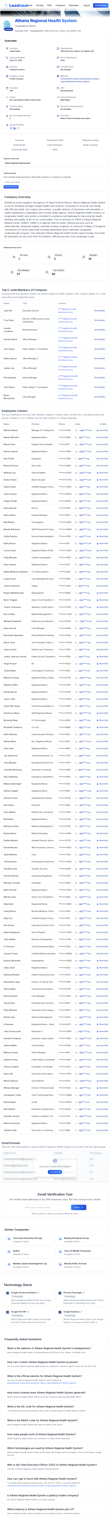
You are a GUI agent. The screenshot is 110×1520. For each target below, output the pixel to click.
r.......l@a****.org (82, 458)
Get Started (101, 5)
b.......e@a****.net (82, 883)
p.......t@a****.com (83, 465)
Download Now (11, 187)
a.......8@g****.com (83, 791)
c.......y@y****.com (83, 1017)
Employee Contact (90, 140)
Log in (86, 5)
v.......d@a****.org (82, 494)
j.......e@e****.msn (82, 755)
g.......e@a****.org (83, 869)
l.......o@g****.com (83, 727)
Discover (74, 5)
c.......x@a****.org (82, 812)
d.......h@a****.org (83, 692)
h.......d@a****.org (83, 628)
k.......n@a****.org (82, 515)
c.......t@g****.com (83, 1067)
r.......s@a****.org (82, 593)
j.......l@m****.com (82, 770)
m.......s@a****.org (83, 996)
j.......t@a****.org (82, 586)
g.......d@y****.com (83, 550)
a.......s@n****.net (82, 932)
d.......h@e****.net (82, 960)
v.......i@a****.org (82, 748)
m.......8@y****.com (83, 1052)
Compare (60, 5)
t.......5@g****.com (83, 939)
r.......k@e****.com (83, 1109)
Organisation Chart (55, 140)
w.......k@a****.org (83, 897)
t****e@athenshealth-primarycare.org (68, 349)
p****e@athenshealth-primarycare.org (68, 377)
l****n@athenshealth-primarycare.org (68, 329)
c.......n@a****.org (82, 536)
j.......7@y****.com (83, 861)
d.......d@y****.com (83, 1116)
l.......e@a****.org (82, 967)
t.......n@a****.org (82, 762)
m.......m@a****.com (83, 430)
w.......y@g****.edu (83, 473)
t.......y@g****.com (83, 1130)
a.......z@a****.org (82, 982)
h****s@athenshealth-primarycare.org (68, 358)
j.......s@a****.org (82, 656)
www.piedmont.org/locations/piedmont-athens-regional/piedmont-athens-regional (80, 80)
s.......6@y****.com (83, 946)
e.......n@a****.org (83, 833)
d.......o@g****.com (83, 1038)
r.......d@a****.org (82, 904)
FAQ (49, 5)
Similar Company (90, 145)
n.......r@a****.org (82, 706)
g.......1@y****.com (83, 501)
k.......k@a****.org (82, 508)
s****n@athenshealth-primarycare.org (68, 339)
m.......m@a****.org (83, 1081)
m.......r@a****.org (82, 784)
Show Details (99, 311)
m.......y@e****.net (83, 953)
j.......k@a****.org (82, 1031)
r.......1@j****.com (82, 1102)
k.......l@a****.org (82, 437)
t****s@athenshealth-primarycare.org (68, 320)
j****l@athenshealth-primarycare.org (67, 310)
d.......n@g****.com (83, 451)
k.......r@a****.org (82, 564)
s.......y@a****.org (82, 925)
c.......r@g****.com (83, 798)
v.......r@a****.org (82, 1045)
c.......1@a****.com (83, 1095)
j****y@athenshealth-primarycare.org (68, 368)
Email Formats (19, 145)
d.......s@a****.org (82, 840)
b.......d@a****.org (83, 529)
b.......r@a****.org (82, 826)
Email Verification (54, 145)
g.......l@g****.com (83, 557)
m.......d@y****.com (83, 444)
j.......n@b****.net (82, 649)
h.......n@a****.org (82, 685)
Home (29, 5)
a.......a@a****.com (83, 713)
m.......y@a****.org (83, 678)
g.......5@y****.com (83, 607)
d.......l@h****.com (83, 734)
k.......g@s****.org (82, 720)
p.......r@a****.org (82, 663)
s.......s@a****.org (82, 854)
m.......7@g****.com (83, 621)
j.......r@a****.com (82, 670)
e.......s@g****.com (83, 480)
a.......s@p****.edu (83, 1024)
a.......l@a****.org (82, 1074)
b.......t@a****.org (82, 890)
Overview (19, 140)
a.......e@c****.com (83, 741)
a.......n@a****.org (82, 777)
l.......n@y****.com (82, 579)
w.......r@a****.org (82, 1088)
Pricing (39, 5)
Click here (55, 1172)
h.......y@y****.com (83, 1059)
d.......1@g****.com (83, 975)
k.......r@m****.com (83, 635)
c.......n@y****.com (83, 911)
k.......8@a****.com (83, 543)
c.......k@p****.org (83, 1003)
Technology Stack (19, 149)
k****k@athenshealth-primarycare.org (68, 396)
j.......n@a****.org (82, 699)
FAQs (55, 149)
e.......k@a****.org (83, 642)
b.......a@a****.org (83, 819)
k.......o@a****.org (83, 805)
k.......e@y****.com (83, 918)
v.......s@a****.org (82, 487)
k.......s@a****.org (82, 572)
